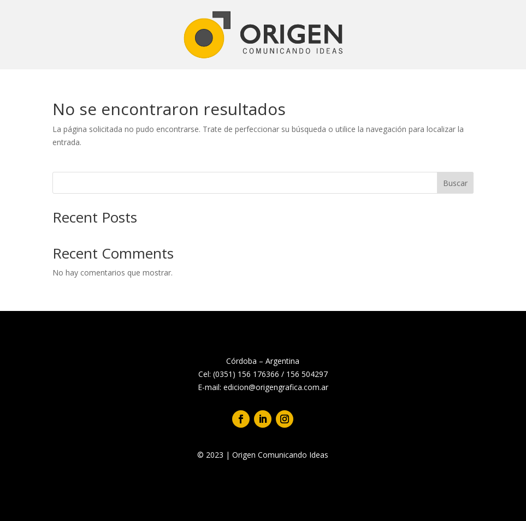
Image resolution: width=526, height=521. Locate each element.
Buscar (455, 183)
